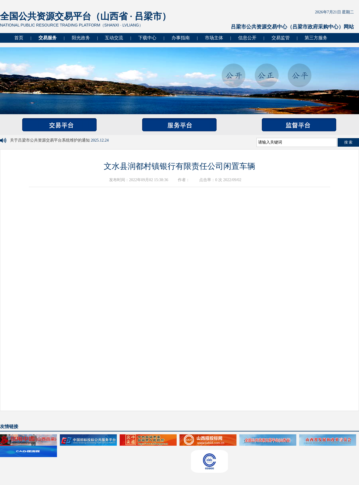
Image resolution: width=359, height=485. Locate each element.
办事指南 (181, 37)
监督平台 (299, 124)
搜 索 (348, 142)
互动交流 (114, 37)
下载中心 (147, 37)
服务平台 (179, 124)
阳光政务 (81, 37)
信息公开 (247, 37)
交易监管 (281, 37)
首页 (18, 37)
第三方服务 (316, 37)
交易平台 (59, 124)
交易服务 (47, 37)
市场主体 (214, 37)
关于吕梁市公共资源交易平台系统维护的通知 (50, 140)
